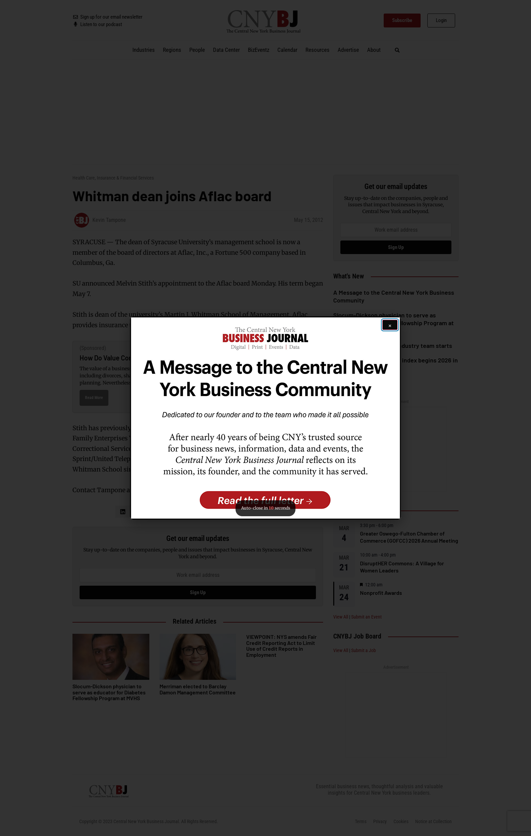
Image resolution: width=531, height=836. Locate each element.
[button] (265, 418)
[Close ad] (390, 325)
